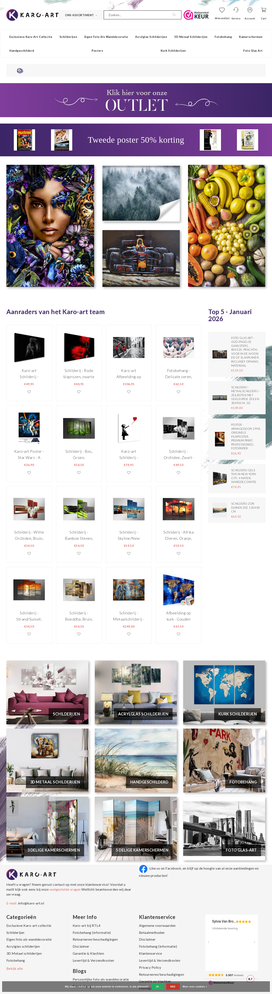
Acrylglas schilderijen (151, 36)
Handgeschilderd (21, 50)
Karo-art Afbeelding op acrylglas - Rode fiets (129, 373)
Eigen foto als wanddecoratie (106, 36)
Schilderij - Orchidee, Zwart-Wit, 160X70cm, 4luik (179, 454)
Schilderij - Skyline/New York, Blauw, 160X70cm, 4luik (129, 535)
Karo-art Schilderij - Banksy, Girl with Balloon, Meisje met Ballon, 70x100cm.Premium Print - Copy (129, 454)
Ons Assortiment (81, 15)
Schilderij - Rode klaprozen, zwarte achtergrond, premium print (79, 373)
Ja (157, 986)
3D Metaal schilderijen (190, 36)
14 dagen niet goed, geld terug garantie (50, 70)
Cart (263, 18)
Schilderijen (68, 36)
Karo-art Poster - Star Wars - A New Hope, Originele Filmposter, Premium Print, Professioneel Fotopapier (29, 454)
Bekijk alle (14, 968)
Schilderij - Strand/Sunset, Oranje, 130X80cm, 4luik (29, 616)
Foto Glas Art (253, 50)
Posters (97, 50)
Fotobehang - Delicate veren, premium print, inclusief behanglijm (178, 373)
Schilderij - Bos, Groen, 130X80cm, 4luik (79, 454)
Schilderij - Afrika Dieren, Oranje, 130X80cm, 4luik (178, 535)
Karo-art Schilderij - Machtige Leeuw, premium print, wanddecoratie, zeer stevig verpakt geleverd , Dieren (29, 373)
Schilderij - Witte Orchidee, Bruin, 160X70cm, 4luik (29, 535)
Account (250, 18)
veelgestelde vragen (65, 889)
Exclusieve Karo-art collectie (30, 36)
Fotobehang (223, 36)
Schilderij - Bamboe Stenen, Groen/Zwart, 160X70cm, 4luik (79, 535)
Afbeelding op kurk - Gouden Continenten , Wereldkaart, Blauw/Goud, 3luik (178, 616)
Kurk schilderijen (173, 50)
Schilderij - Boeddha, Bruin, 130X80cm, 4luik (79, 616)
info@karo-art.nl (31, 903)
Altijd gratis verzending (138, 70)
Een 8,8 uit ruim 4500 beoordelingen (223, 70)
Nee (173, 986)
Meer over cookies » (195, 986)
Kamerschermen (251, 36)
